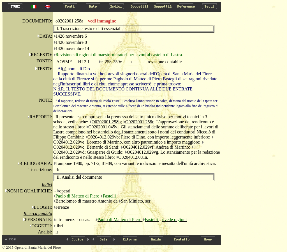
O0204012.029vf (138, 147)
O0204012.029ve (68, 142)
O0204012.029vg (142, 152)
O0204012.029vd (69, 152)
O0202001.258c (139, 121)
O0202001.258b (106, 121)
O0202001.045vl (103, 126)
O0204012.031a (132, 157)
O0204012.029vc (68, 147)
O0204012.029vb (103, 137)
